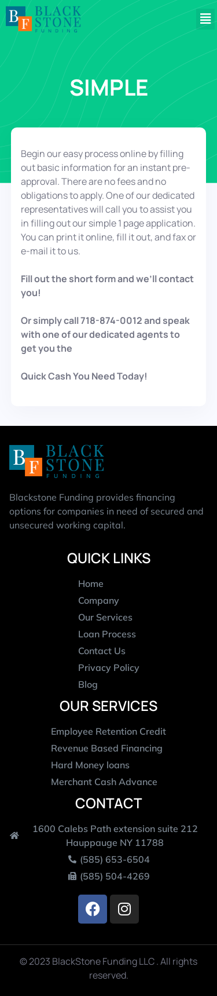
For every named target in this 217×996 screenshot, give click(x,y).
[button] (205, 19)
